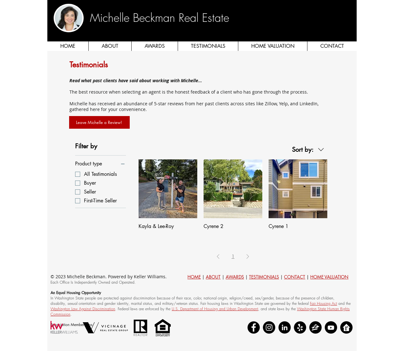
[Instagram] (269, 327)
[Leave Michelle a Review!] (99, 122)
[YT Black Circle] (331, 327)
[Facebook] (253, 327)
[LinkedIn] (284, 327)
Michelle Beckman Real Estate (159, 17)
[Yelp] (300, 327)
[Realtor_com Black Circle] (346, 327)
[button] (351, 25)
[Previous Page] (218, 256)
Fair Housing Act (323, 303)
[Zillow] (315, 327)
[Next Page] (248, 256)
